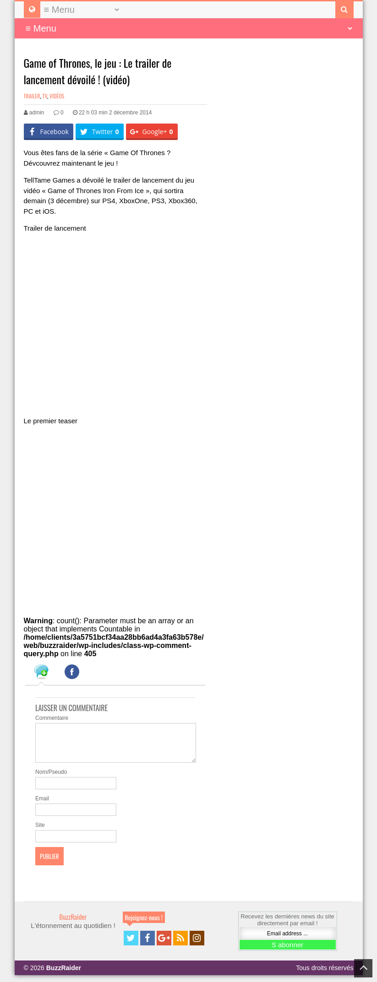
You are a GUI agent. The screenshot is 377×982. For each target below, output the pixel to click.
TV (44, 96)
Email (42, 805)
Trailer (32, 96)
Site (40, 832)
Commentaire (51, 718)
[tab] (41, 673)
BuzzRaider (73, 923)
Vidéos (56, 96)
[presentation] (41, 673)
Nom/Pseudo (51, 779)
